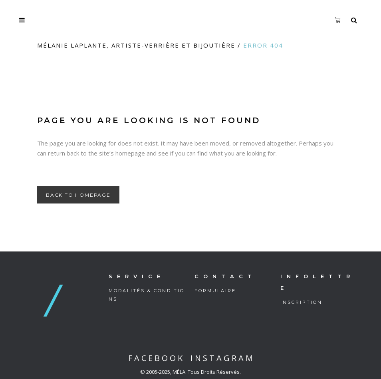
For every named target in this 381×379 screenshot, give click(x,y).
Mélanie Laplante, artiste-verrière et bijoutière (136, 45)
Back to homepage (78, 195)
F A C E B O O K (155, 358)
